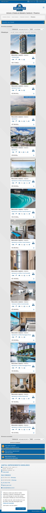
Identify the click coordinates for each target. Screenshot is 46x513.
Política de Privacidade (8, 503)
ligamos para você (7, 485)
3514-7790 (6, 482)
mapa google (6, 472)
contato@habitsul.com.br (8, 487)
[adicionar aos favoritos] (36, 63)
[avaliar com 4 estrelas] (6, 442)
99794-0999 (41, 1)
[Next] (35, 44)
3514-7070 (32, 1)
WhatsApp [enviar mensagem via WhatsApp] (13, 477)
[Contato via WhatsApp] (43, 509)
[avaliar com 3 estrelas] (5, 442)
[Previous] (10, 44)
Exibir (31, 29)
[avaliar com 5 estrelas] (8, 442)
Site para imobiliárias (35, 511)
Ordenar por (15, 29)
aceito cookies (21, 508)
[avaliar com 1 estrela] (2, 442)
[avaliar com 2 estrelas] (3, 442)
